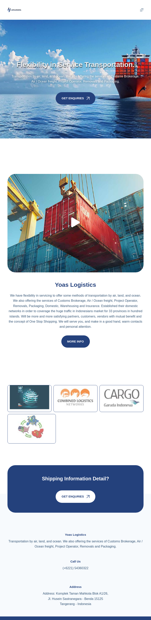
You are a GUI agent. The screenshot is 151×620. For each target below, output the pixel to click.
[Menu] (142, 10)
